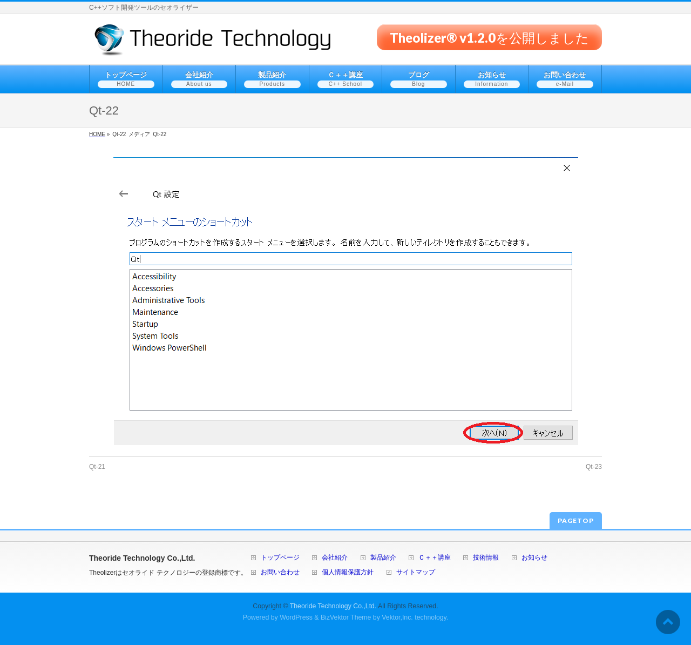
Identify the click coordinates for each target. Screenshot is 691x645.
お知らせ (534, 557)
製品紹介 (383, 557)
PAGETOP (576, 520)
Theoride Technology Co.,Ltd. (333, 606)
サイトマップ (415, 572)
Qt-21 (97, 467)
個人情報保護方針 (348, 572)
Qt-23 (594, 467)
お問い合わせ (280, 572)
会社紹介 (335, 557)
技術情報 (486, 557)
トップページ (280, 557)
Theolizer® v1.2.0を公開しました (489, 37)
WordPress (296, 617)
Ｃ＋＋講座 (434, 557)
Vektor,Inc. (397, 617)
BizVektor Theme (346, 617)
